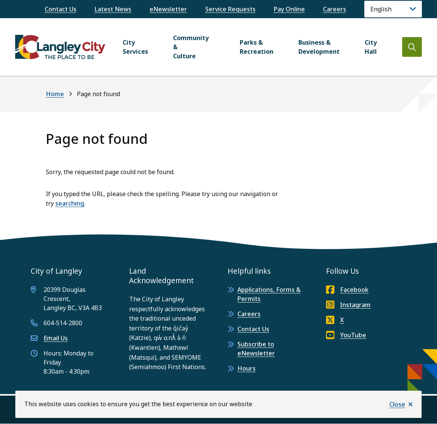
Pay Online (289, 9)
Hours (246, 368)
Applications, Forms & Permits (269, 294)
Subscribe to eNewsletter (256, 348)
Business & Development (319, 47)
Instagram (348, 305)
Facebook (347, 289)
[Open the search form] (412, 47)
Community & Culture (191, 47)
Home (55, 94)
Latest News (113, 9)
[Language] (393, 9)
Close (397, 404)
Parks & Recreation (256, 47)
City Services (135, 47)
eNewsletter (168, 9)
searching (69, 203)
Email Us (56, 338)
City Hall (371, 47)
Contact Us (60, 9)
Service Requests (230, 9)
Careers (334, 9)
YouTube (346, 335)
